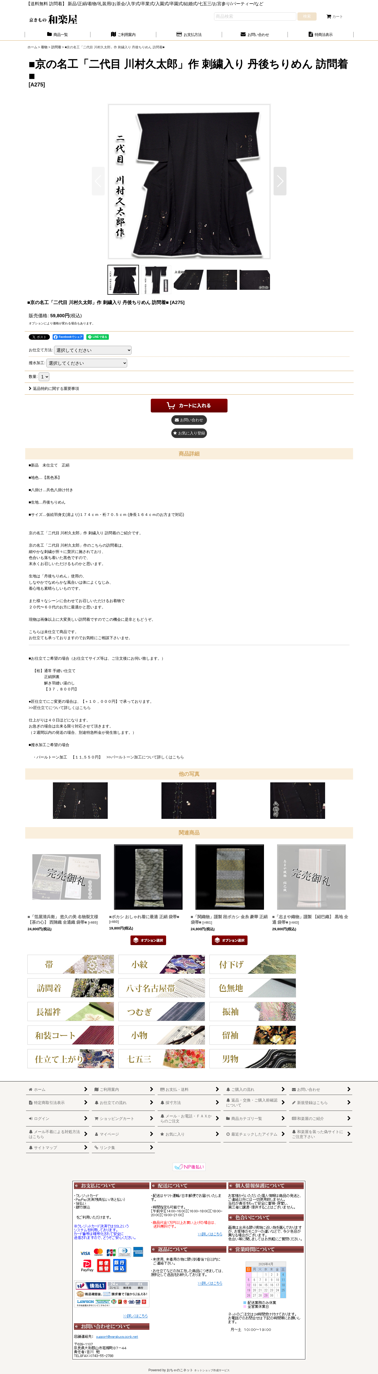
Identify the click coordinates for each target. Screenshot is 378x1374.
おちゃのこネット (180, 1370)
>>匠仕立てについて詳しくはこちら (60, 708)
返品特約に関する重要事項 (54, 388)
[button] (280, 181)
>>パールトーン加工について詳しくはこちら (145, 757)
